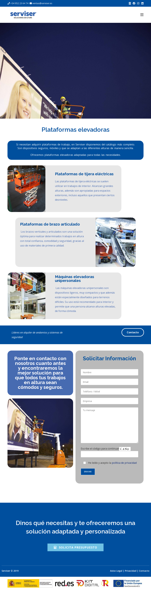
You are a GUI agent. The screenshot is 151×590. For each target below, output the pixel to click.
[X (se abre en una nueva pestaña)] (130, 3)
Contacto (144, 570)
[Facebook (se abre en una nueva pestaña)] (134, 3)
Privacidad (130, 570)
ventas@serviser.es (40, 3)
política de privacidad (124, 463)
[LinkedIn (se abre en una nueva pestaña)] (142, 3)
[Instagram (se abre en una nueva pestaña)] (138, 3)
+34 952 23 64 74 (18, 3)
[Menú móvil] (142, 14)
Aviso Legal (116, 570)
